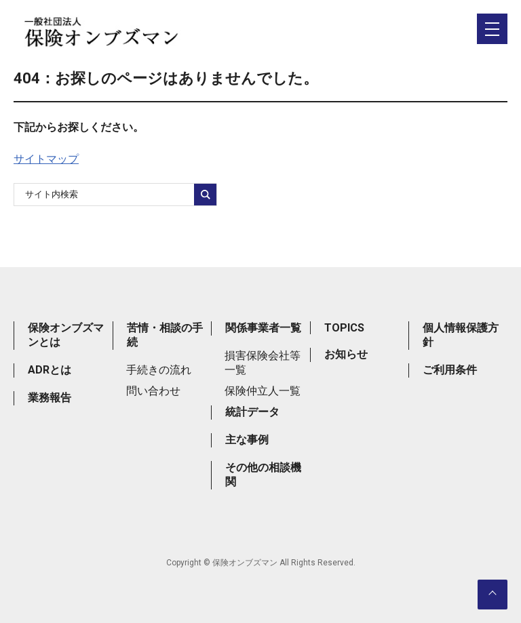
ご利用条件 (450, 369)
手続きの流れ (158, 369)
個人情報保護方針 (461, 334)
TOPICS (344, 327)
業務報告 (49, 397)
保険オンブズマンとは (66, 334)
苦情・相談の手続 (165, 334)
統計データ (252, 411)
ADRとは (49, 369)
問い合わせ (153, 390)
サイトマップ (46, 159)
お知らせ (346, 354)
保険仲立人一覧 (263, 390)
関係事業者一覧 (263, 327)
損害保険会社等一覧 (263, 362)
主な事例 (247, 439)
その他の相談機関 (263, 474)
